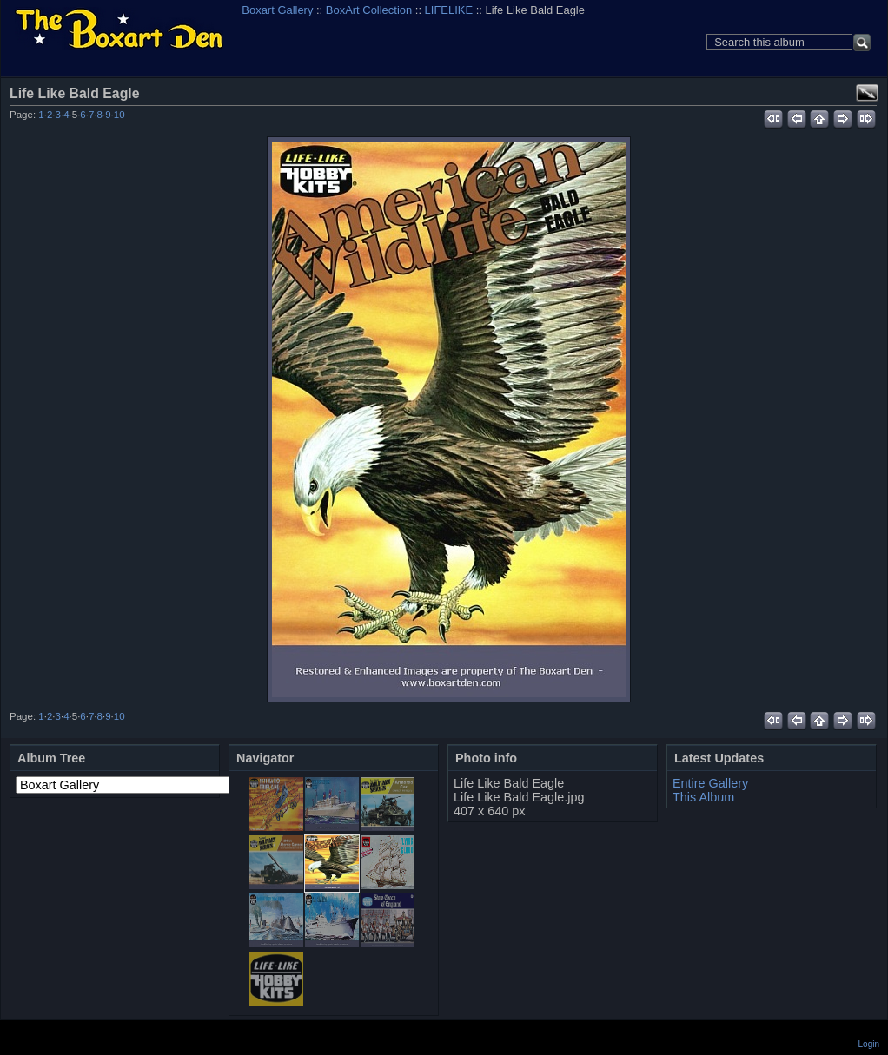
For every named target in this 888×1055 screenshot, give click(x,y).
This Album (703, 797)
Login (868, 1044)
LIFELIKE (449, 9)
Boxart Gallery (277, 9)
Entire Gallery (710, 783)
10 (119, 114)
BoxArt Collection (369, 9)
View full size (867, 92)
